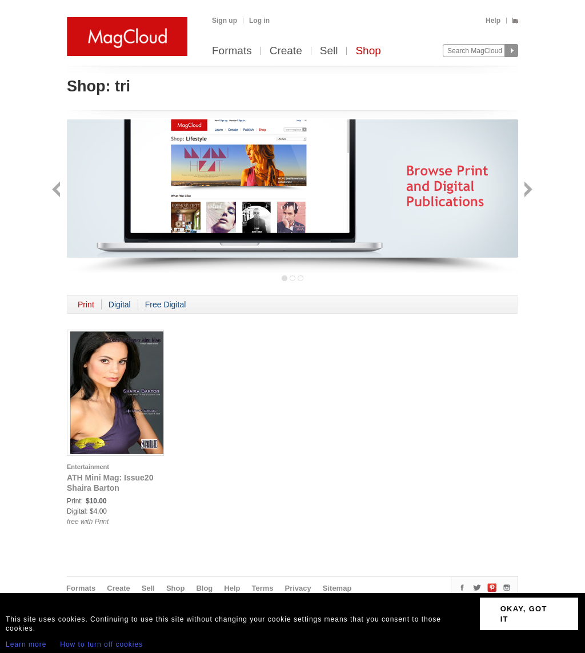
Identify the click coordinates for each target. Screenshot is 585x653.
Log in (259, 21)
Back (57, 190)
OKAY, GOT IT (523, 613)
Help (493, 21)
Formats (232, 51)
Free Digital (165, 304)
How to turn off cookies (101, 644)
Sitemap (337, 588)
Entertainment (88, 466)
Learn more (26, 644)
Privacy (298, 588)
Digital (120, 304)
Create (286, 51)
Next (527, 190)
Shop (367, 51)
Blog (204, 588)
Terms (262, 588)
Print (86, 304)
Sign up (224, 21)
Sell (329, 51)
